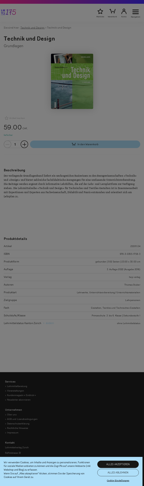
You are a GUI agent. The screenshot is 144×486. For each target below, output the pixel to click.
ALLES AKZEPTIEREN (118, 464)
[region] (71, 471)
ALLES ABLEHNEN (118, 472)
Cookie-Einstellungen (118, 480)
